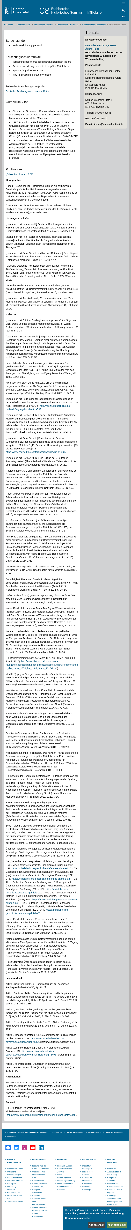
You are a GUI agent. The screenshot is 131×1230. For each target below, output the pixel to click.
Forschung (62, 1159)
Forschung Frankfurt (11, 1188)
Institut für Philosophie (87, 1167)
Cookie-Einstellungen (113, 1132)
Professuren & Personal (67, 25)
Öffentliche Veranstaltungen (14, 1173)
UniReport (11, 1184)
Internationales (39, 1159)
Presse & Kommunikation (14, 1160)
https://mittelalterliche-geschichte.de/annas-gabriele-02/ (41, 878)
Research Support (64, 1166)
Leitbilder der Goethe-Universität (115, 1185)
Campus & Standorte (111, 1179)
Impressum (57, 1132)
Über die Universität (112, 1160)
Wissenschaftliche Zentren (64, 1170)
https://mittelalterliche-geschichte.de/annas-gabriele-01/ (41, 868)
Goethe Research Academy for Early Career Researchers (40, 1212)
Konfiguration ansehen (78, 1218)
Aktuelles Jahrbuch (15, 1181)
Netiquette (11, 1136)
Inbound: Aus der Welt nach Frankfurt (40, 1167)
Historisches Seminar (43, 25)
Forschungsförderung (65, 1181)
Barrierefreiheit (94, 1132)
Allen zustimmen (116, 1225)
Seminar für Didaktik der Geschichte (87, 1181)
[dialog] (97, 1218)
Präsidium (111, 1169)
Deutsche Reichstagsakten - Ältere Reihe (27, 91)
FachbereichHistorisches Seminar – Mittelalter (77, 10)
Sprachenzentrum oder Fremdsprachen (39, 1201)
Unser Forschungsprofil (64, 1176)
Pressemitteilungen (15, 1169)
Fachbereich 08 (23, 25)
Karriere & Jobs (13, 1193)
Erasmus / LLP (38, 1181)
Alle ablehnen (96, 1225)
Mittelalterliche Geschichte (94, 25)
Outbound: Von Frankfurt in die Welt (38, 1175)
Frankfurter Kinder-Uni (15, 1197)
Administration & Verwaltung (114, 1173)
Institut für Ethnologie (86, 1188)
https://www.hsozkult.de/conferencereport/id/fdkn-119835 (36, 452)
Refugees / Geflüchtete (37, 1191)
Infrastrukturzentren (65, 1184)
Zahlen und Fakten (15, 1202)
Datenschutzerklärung (75, 1132)
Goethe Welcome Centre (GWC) (39, 1185)
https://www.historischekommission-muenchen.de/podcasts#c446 (41, 1115)
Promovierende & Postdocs (64, 1188)
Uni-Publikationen (14, 1178)
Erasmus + (36, 1196)
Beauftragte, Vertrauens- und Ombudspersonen (114, 1199)
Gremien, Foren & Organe (114, 1191)
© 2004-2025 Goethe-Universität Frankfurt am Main (27, 1132)
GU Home (8, 25)
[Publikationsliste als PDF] (19, 174)
